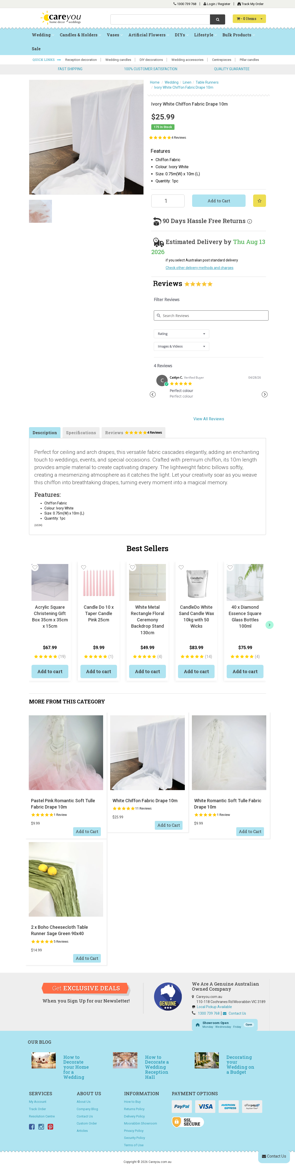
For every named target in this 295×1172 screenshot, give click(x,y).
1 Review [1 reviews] (60, 815)
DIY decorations (151, 60)
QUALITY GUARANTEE (232, 69)
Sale (36, 48)
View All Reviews (208, 419)
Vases (115, 34)
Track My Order (249, 4)
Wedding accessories (187, 60)
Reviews (133, 434)
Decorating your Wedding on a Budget (240, 1064)
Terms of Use (133, 1145)
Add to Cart (219, 200)
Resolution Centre (42, 1116)
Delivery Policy (134, 1116)
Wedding (43, 34)
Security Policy (134, 1138)
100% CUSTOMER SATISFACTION (150, 69)
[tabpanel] (208, 388)
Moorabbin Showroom (140, 1123)
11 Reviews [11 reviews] (143, 808)
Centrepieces (221, 60)
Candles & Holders (80, 34)
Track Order (37, 1109)
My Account (37, 1102)
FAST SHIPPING (70, 69)
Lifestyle (205, 34)
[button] (35, 567)
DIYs (182, 34)
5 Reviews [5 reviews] (61, 941)
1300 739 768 (186, 4)
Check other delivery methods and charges (199, 268)
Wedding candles (118, 60)
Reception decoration (81, 60)
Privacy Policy (133, 1131)
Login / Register (219, 4)
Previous (152, 394)
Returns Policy (134, 1109)
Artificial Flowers (148, 34)
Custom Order (87, 1123)
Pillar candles (249, 60)
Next (265, 394)
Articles (82, 1131)
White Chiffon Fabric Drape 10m (145, 800)
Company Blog (87, 1109)
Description (45, 432)
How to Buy (132, 1102)
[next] (270, 625)
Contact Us (234, 1013)
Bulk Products (238, 34)
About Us (84, 1102)
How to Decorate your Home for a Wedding (76, 1067)
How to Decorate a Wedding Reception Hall (157, 1067)
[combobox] (160, 19)
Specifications (81, 432)
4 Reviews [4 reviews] (178, 137)
